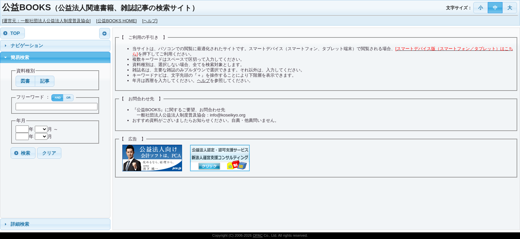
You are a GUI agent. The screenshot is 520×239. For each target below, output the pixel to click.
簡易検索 (20, 57)
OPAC (258, 235)
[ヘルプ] (150, 20)
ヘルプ (203, 80)
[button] (480, 7)
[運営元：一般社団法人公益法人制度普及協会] (46, 20)
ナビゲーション (27, 45)
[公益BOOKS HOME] (116, 20)
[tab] (55, 45)
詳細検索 (20, 224)
